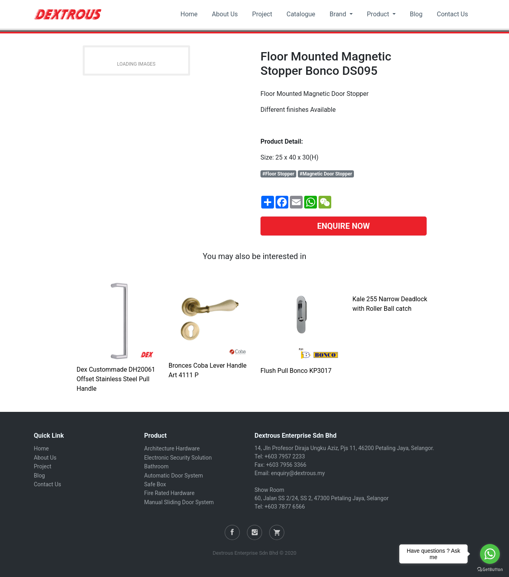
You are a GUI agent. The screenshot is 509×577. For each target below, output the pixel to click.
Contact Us (452, 14)
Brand (339, 14)
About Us (225, 14)
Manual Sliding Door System (179, 502)
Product (379, 14)
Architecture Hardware (172, 448)
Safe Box (155, 484)
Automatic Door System (173, 475)
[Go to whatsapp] (490, 554)
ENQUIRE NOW (343, 226)
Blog (416, 14)
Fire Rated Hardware (169, 493)
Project (262, 14)
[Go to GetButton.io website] (490, 569)
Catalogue (300, 14)
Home (189, 14)
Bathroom (156, 466)
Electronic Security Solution (178, 457)
